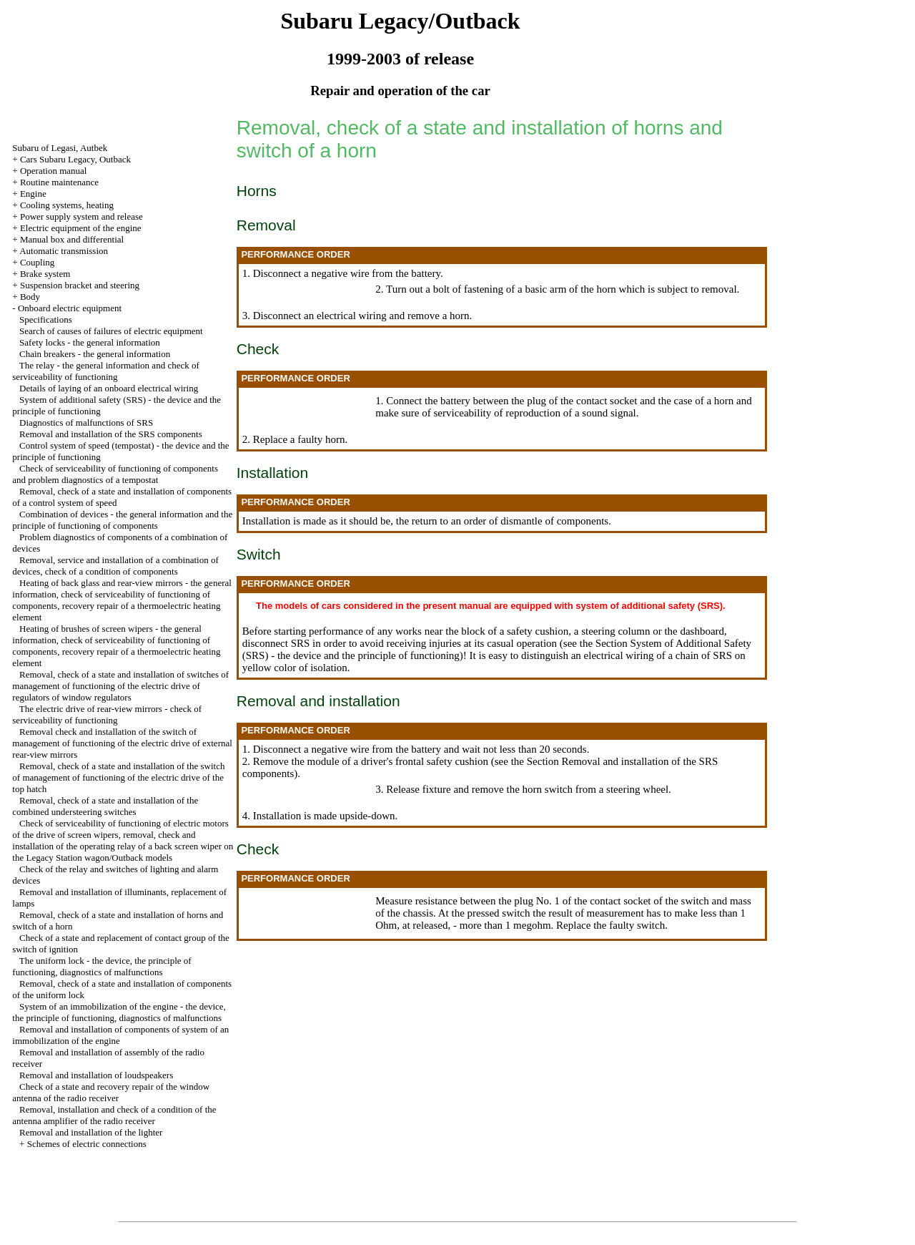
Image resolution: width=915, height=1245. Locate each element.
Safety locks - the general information (89, 342)
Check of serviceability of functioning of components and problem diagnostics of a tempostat (115, 474)
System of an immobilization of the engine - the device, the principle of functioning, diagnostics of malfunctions (119, 1012)
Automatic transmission (63, 250)
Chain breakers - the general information (94, 353)
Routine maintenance (59, 182)
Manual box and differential (72, 239)
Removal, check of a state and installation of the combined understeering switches (105, 806)
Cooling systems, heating (67, 205)
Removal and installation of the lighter (90, 1132)
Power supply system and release (81, 216)
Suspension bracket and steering (79, 285)
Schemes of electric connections (87, 1143)
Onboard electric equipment (70, 308)
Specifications (45, 319)
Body (30, 296)
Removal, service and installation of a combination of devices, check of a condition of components (115, 566)
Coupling (37, 262)
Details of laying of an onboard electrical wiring (108, 388)
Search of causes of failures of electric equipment (111, 331)
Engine (33, 193)
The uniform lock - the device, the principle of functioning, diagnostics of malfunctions (101, 966)
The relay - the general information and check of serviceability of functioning (105, 371)
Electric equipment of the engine (81, 228)
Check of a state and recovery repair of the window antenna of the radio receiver (110, 1092)
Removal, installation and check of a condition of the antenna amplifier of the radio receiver (114, 1115)
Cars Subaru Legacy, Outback (75, 159)
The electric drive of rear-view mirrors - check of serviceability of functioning (107, 714)
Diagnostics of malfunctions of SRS (86, 422)
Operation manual (53, 170)
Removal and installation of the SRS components (110, 434)
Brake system (45, 273)
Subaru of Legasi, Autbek (59, 147)
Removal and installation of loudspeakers (96, 1075)
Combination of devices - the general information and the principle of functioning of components (122, 520)
